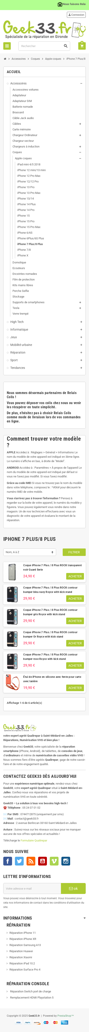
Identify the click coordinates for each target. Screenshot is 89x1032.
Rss (31, 861)
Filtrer (74, 552)
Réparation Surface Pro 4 (24, 969)
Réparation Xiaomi (20, 957)
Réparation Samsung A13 (25, 945)
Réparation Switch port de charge (30, 991)
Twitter (19, 861)
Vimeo (54, 861)
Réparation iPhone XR (22, 939)
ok (73, 888)
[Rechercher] (44, 46)
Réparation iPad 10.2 (22, 963)
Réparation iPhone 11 (22, 932)
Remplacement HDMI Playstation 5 (31, 997)
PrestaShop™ (65, 1015)
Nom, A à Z (12, 552)
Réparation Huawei (21, 951)
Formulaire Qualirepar (34, 840)
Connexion (76, 14)
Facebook (7, 861)
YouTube (42, 861)
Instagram (65, 861)
